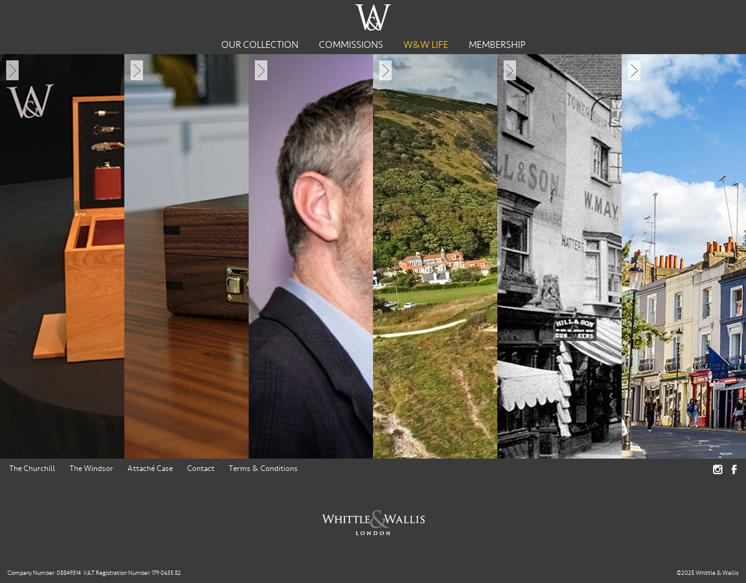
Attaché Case (150, 468)
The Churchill (32, 468)
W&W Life (425, 45)
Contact (200, 468)
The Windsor (91, 468)
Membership (497, 45)
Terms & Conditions (263, 468)
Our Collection (259, 45)
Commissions (351, 45)
